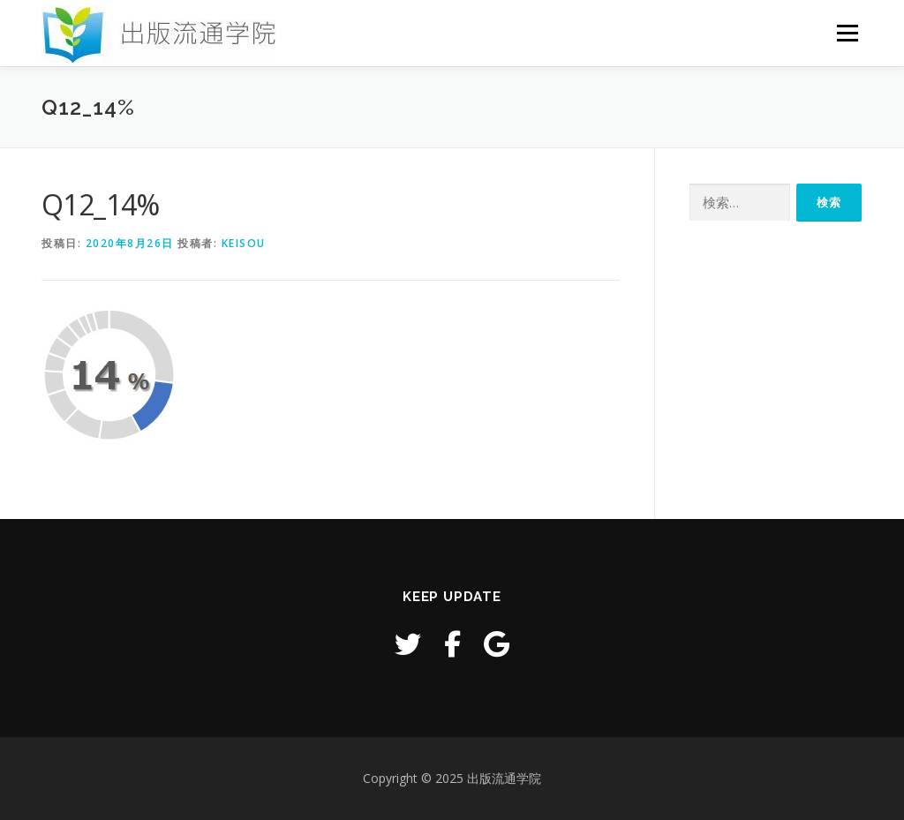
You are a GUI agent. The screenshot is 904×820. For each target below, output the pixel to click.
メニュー (847, 33)
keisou (244, 243)
